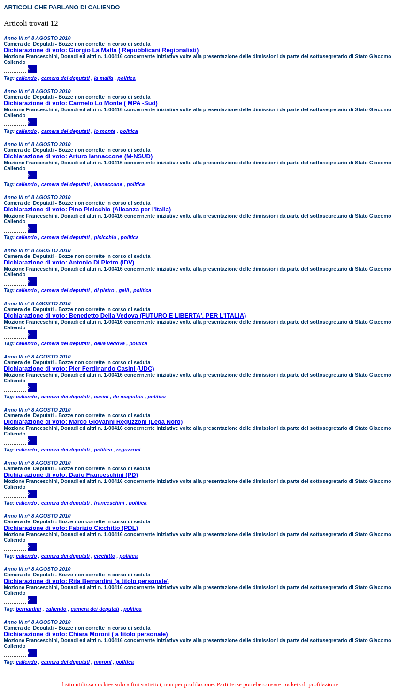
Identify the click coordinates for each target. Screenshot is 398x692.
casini (101, 396)
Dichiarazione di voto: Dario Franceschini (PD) (71, 474)
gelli (124, 290)
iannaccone (108, 184)
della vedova (109, 343)
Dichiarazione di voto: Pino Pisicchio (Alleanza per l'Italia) (87, 209)
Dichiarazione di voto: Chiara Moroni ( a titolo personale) (86, 634)
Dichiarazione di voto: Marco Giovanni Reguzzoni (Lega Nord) (93, 421)
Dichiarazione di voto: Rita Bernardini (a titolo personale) (86, 580)
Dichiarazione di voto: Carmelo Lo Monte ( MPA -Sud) (81, 103)
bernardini (28, 609)
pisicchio (105, 237)
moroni (102, 662)
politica (126, 78)
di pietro (104, 290)
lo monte (104, 131)
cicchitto (104, 556)
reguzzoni (128, 449)
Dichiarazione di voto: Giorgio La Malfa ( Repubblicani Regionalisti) (101, 50)
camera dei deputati (65, 78)
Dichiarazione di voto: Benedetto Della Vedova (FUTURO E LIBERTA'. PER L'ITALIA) (125, 315)
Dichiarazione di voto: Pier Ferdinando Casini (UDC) (79, 368)
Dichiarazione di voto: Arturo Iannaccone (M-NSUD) (78, 156)
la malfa (103, 78)
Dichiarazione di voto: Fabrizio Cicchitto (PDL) (71, 527)
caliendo (26, 78)
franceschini (109, 502)
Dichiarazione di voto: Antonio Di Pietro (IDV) (69, 262)
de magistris (128, 396)
